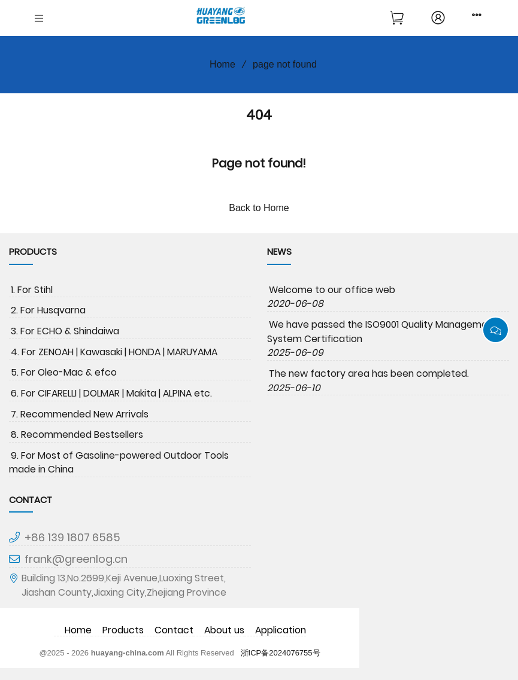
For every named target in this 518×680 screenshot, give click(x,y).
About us (224, 630)
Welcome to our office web (332, 290)
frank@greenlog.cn (76, 558)
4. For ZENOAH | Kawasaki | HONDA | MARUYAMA (114, 352)
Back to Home (259, 208)
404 (259, 114)
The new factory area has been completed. (369, 373)
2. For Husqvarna (48, 310)
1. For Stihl (32, 290)
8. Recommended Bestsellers (77, 434)
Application (280, 630)
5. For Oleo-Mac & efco (64, 372)
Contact (174, 630)
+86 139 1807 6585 (72, 537)
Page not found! (259, 163)
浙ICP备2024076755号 (280, 652)
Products (123, 630)
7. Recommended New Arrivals (80, 414)
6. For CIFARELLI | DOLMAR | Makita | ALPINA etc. (111, 393)
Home (218, 64)
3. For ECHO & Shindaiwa (65, 331)
